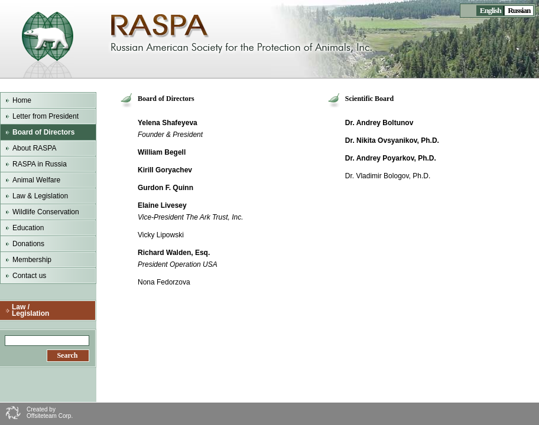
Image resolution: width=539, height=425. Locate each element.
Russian (519, 10)
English (490, 10)
